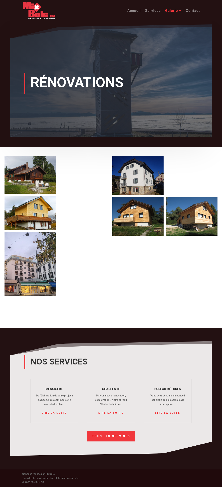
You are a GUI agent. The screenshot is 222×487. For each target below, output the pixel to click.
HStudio (50, 474)
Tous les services (111, 436)
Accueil (134, 11)
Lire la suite (54, 412)
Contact (193, 11)
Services (153, 11)
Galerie (171, 11)
